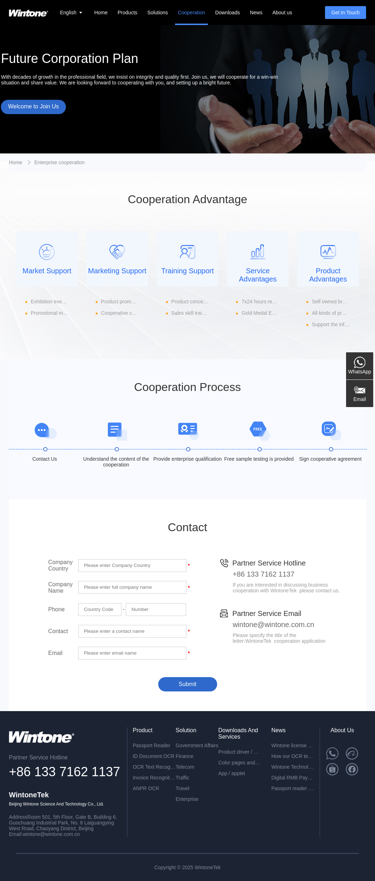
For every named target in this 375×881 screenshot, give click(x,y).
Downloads (227, 12)
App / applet (231, 773)
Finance (185, 756)
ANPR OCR (146, 788)
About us (282, 12)
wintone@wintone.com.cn (273, 624)
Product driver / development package (239, 752)
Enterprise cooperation (59, 162)
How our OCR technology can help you (292, 756)
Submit (187, 684)
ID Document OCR (154, 756)
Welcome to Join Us (33, 106)
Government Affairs (197, 745)
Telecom (185, 767)
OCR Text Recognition (154, 767)
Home (101, 12)
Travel (182, 788)
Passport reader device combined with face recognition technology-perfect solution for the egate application (292, 788)
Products (127, 12)
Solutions (158, 12)
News (256, 12)
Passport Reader (151, 745)
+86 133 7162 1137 (263, 574)
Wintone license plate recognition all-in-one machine (292, 745)
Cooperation (191, 12)
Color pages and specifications (239, 762)
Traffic (182, 777)
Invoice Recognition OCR (154, 777)
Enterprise (187, 799)
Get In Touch (345, 12)
